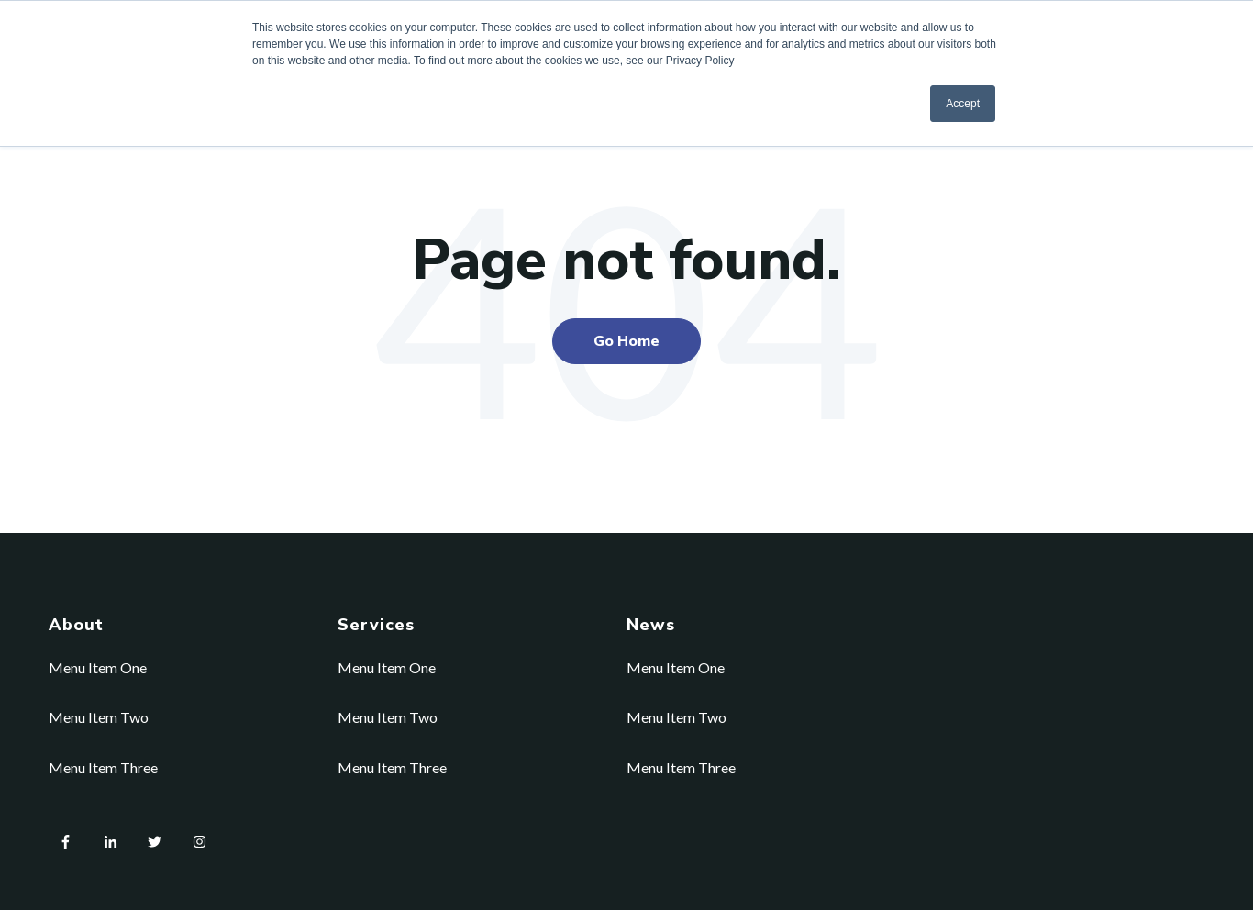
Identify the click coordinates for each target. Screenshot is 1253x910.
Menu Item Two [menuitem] (99, 717)
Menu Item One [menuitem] (98, 667)
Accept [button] (963, 103)
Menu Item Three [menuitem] (103, 767)
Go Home (626, 341)
